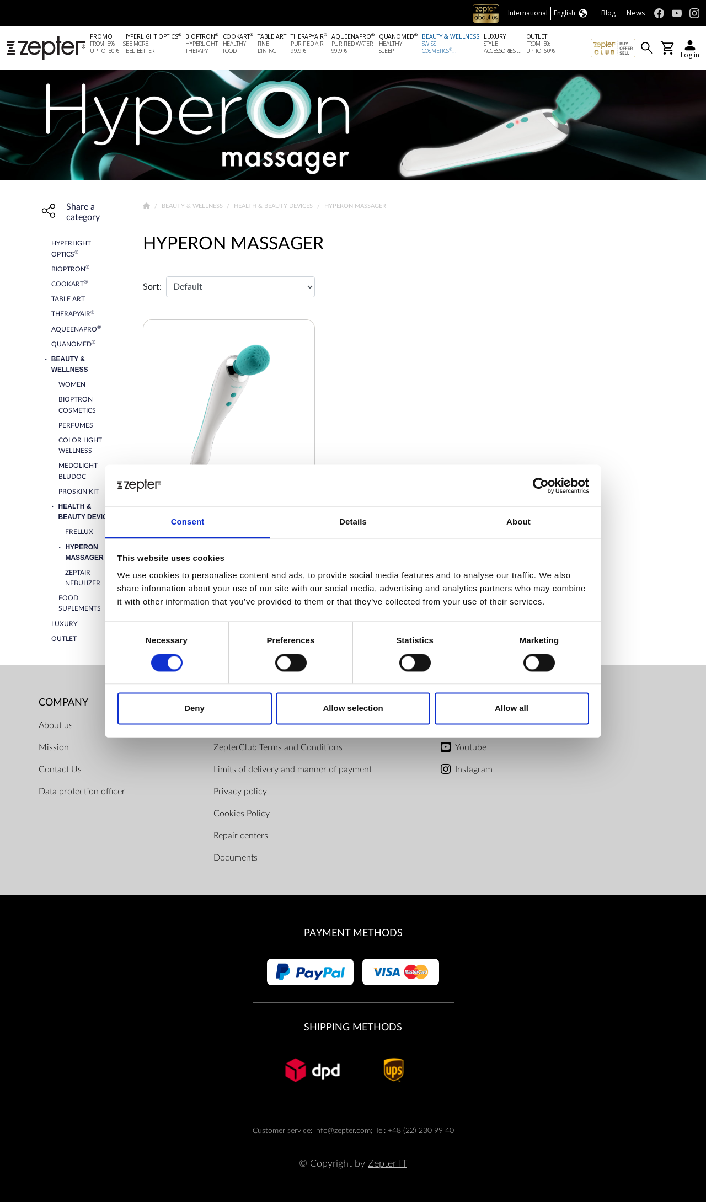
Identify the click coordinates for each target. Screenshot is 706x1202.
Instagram (474, 769)
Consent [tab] (188, 522)
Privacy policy (240, 791)
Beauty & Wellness (193, 206)
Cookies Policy (241, 813)
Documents (235, 857)
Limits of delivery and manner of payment (292, 769)
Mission (54, 747)
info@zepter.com (342, 1130)
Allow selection (353, 708)
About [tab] (518, 522)
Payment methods (353, 933)
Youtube (470, 747)
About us (56, 725)
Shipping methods (353, 1027)
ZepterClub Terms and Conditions (278, 747)
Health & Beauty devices (274, 206)
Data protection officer (82, 791)
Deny (194, 708)
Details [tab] (353, 522)
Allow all (511, 708)
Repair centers (240, 835)
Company (63, 702)
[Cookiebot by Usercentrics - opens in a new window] (541, 485)
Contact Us (60, 769)
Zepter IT (387, 1163)
